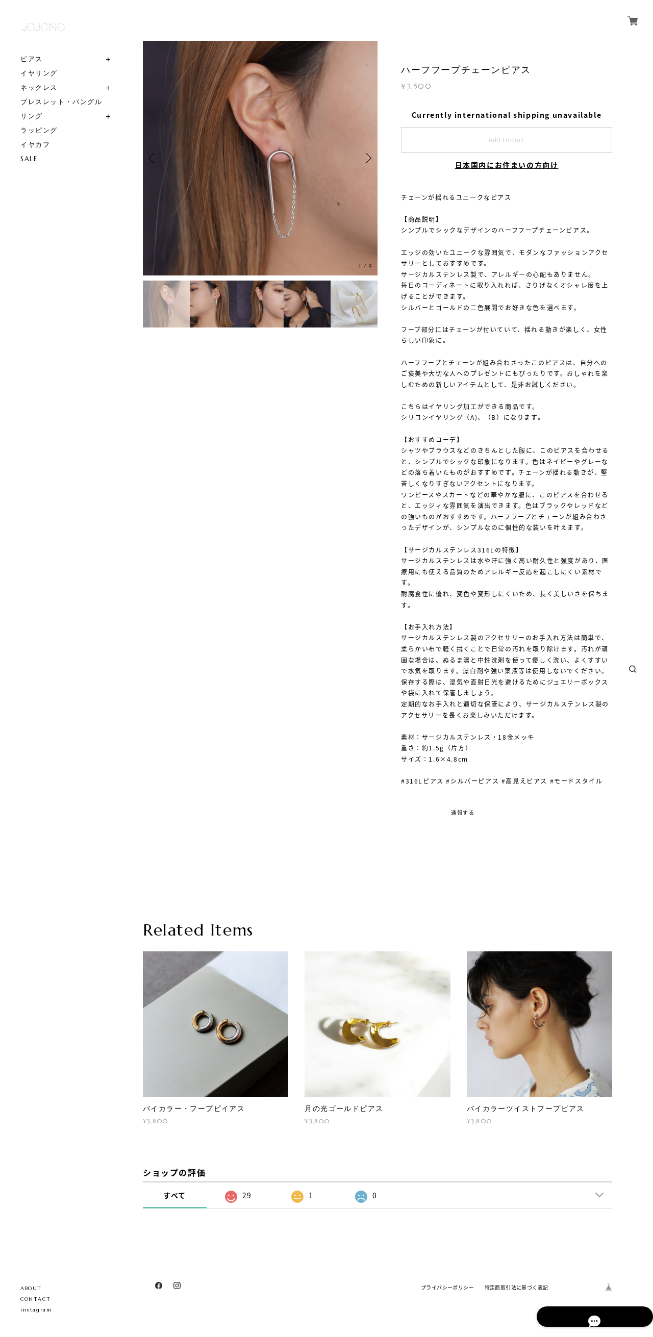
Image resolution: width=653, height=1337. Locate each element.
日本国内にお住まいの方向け (507, 165)
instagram (36, 1309)
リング (31, 116)
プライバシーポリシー (447, 1287)
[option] (260, 158)
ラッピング (39, 130)
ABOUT (31, 1288)
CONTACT (35, 1299)
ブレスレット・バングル (61, 101)
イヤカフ (35, 144)
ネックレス (39, 87)
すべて (174, 1195)
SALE (28, 159)
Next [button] (367, 158)
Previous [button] (153, 158)
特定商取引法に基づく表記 (516, 1287)
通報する (462, 812)
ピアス (31, 59)
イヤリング (39, 73)
